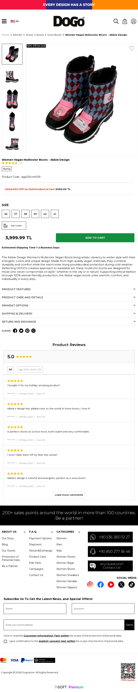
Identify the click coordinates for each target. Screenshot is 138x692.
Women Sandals (66, 581)
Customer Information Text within (46, 635)
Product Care (37, 556)
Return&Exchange (40, 550)
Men (59, 544)
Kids (59, 550)
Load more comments (69, 494)
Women (61, 538)
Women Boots (65, 569)
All (10, 369)
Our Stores (8, 550)
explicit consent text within (57, 641)
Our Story (8, 538)
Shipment (35, 544)
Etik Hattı (35, 562)
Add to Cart (95, 237)
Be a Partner (10, 566)
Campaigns (36, 569)
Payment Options (40, 538)
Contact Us (36, 575)
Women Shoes (65, 556)
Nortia (6, 168)
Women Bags (65, 562)
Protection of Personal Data (11, 558)
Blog (5, 544)
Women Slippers (66, 587)
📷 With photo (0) (30, 369)
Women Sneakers (67, 575)
